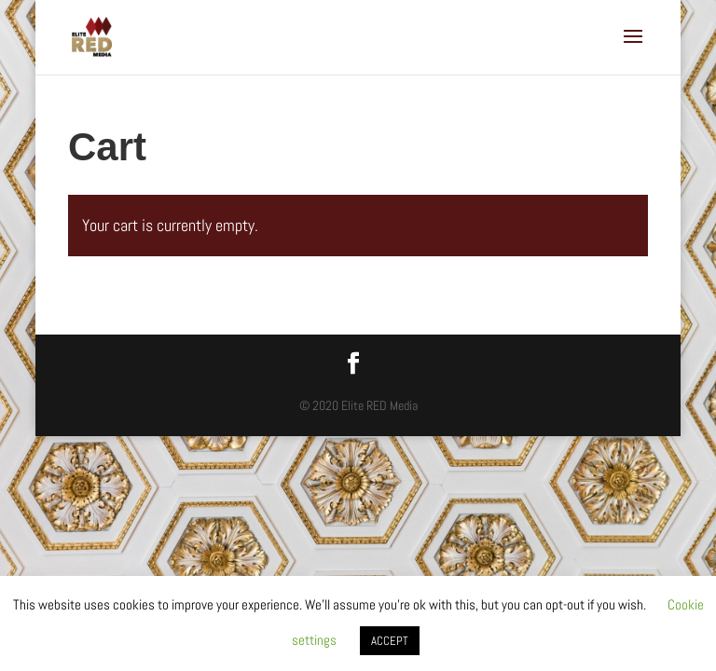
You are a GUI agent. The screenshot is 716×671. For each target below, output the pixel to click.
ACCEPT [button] (389, 641)
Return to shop (138, 311)
